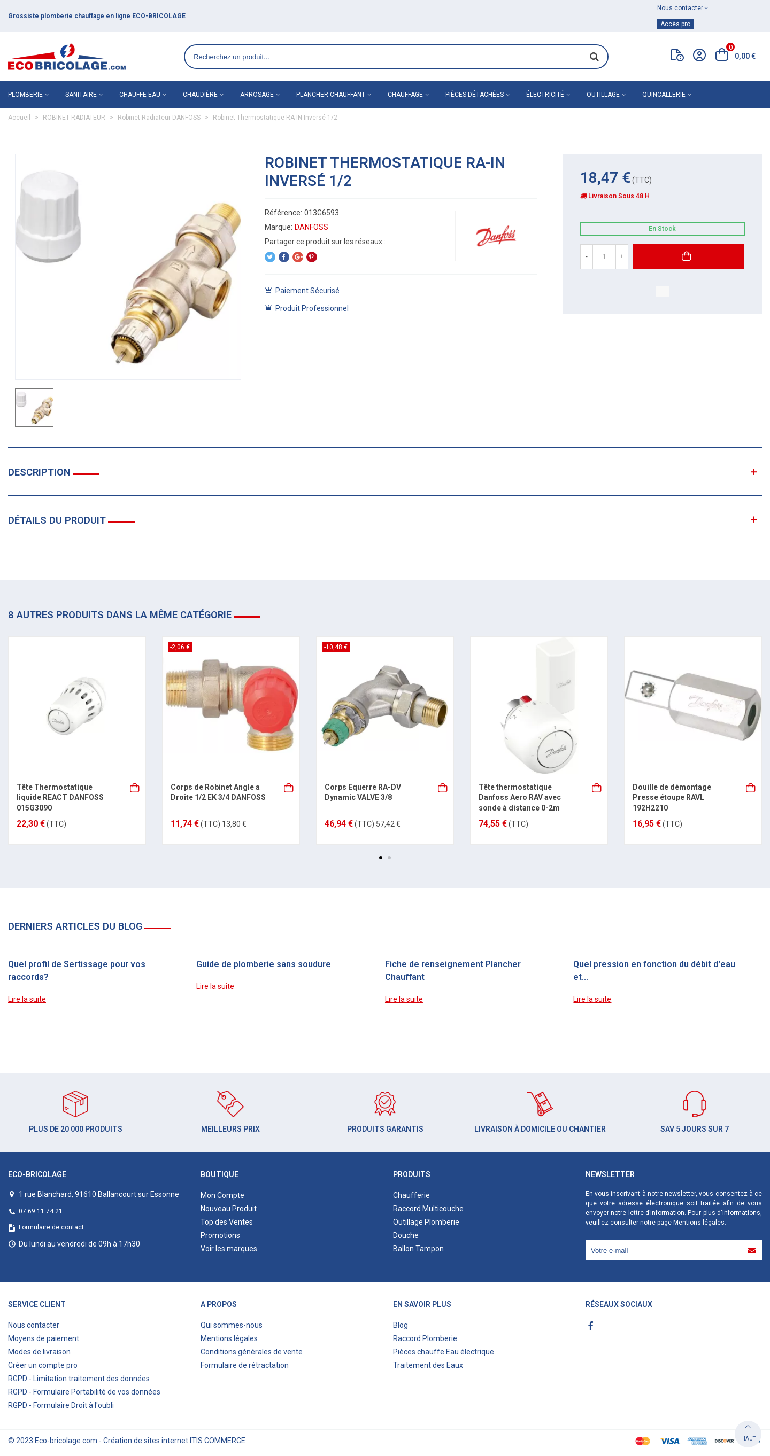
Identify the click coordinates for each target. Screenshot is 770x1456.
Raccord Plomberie (425, 1338)
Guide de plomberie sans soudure (263, 964)
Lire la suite (27, 999)
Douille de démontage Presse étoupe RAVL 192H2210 (672, 797)
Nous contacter (33, 1325)
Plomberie (25, 94)
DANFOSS (311, 227)
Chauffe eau (139, 94)
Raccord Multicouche (428, 1208)
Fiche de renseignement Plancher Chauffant (453, 970)
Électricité (545, 94)
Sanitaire (81, 94)
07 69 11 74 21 (41, 1211)
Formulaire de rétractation (245, 1365)
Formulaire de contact (51, 1227)
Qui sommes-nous (232, 1325)
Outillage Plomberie (426, 1222)
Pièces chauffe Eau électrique (443, 1352)
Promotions (220, 1235)
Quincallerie (664, 94)
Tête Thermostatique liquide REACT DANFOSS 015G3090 (60, 797)
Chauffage (405, 94)
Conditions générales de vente (252, 1352)
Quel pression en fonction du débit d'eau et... (654, 970)
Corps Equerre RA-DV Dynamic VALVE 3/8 (363, 792)
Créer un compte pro (43, 1365)
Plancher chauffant (330, 94)
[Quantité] (604, 256)
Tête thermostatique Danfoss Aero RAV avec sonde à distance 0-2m (520, 797)
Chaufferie (411, 1195)
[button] (380, 857)
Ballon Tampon (418, 1248)
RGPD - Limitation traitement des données (79, 1378)
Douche (406, 1235)
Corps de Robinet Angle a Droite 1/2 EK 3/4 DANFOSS (218, 792)
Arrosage (257, 94)
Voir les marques (229, 1248)
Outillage (603, 94)
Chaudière (200, 94)
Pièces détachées (474, 94)
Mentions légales (699, 1222)
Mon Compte (222, 1195)
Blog (400, 1325)
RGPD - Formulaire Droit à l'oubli (61, 1405)
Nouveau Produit (229, 1208)
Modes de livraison (39, 1352)
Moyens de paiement (43, 1338)
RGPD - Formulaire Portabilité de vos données (84, 1392)
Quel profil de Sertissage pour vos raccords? (76, 970)
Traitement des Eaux (428, 1365)
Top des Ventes (227, 1222)
